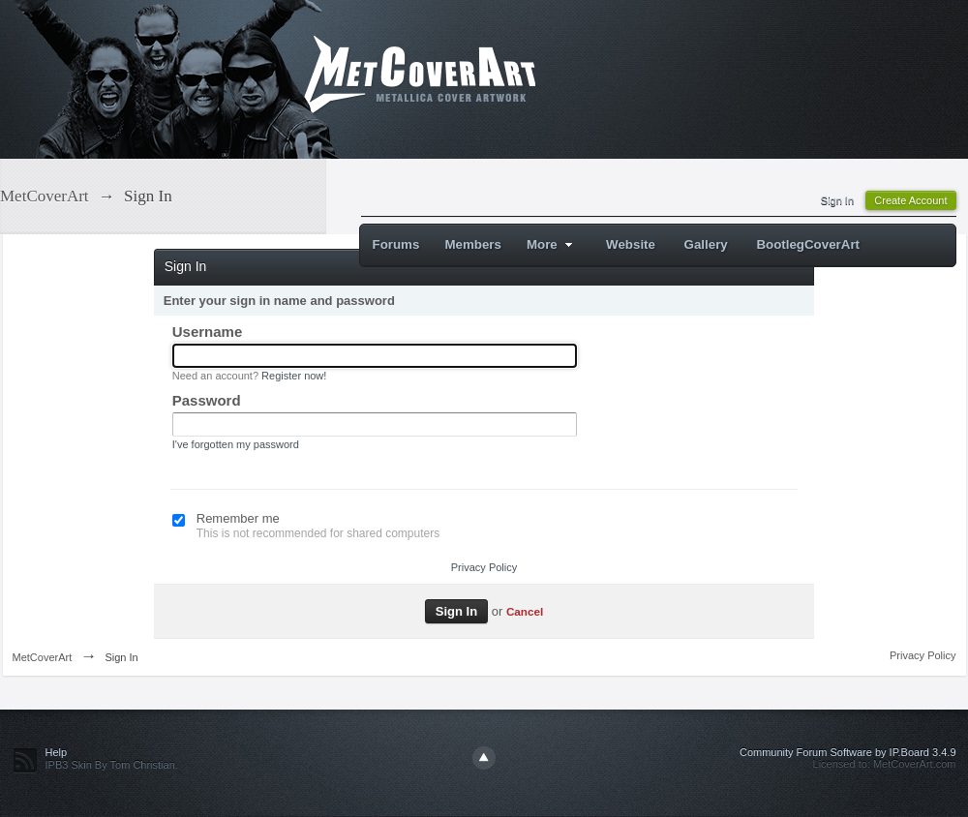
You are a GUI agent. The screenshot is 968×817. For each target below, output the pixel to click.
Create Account (910, 200)
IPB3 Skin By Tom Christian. (111, 765)
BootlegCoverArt (808, 244)
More (552, 244)
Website (630, 244)
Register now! (293, 375)
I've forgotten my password (235, 444)
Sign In (837, 200)
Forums (396, 244)
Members (472, 244)
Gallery (706, 244)
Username (207, 331)
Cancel (524, 611)
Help (56, 752)
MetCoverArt (43, 657)
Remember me (238, 518)
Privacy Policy (484, 567)
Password (206, 400)
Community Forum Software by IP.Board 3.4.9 (848, 752)
